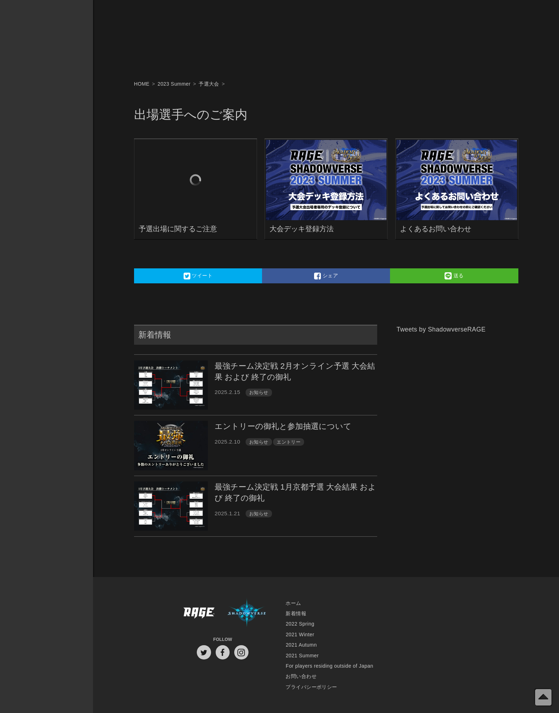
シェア (326, 276)
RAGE (198, 613)
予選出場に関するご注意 (178, 228)
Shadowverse (246, 613)
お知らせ (258, 392)
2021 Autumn (301, 645)
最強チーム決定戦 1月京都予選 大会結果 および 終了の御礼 (295, 492)
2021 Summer (302, 655)
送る (454, 276)
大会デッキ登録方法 (302, 228)
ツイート (198, 276)
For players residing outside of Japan (329, 666)
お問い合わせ (301, 676)
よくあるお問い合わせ (435, 228)
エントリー (289, 442)
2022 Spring (300, 624)
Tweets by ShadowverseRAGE (441, 329)
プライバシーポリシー (311, 687)
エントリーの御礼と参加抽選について (283, 426)
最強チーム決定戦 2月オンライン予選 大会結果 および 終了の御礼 (295, 371)
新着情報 (296, 613)
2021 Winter (300, 634)
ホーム (293, 603)
